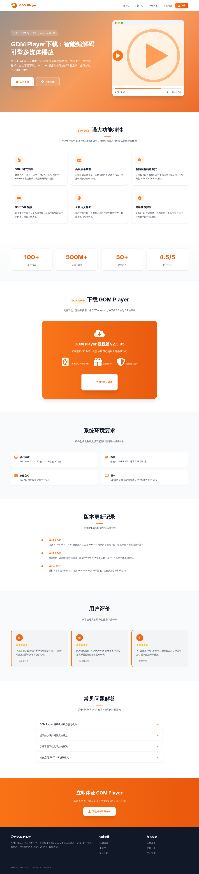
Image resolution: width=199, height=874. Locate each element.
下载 (181, 5)
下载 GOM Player (99, 816)
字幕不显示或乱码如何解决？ (99, 751)
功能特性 (124, 5)
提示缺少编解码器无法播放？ (99, 739)
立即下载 (22, 81)
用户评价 (151, 852)
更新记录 (151, 848)
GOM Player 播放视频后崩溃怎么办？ (99, 728)
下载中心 (139, 5)
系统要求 (153, 5)
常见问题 (167, 5)
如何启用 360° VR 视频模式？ (99, 762)
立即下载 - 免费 (99, 385)
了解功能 (47, 81)
